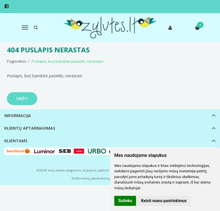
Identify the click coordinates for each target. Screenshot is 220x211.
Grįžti (22, 98)
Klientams (16, 140)
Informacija (17, 115)
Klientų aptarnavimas (29, 128)
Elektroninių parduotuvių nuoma (97, 178)
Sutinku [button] (125, 200)
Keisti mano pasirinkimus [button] (164, 200)
